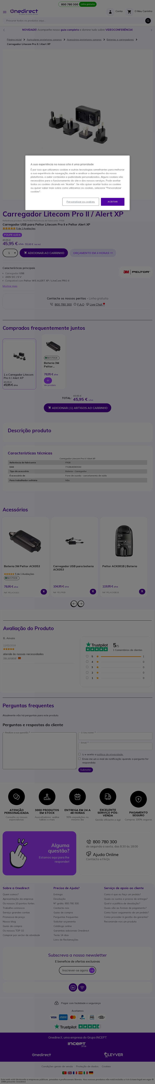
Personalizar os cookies (81, 201)
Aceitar (112, 201)
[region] (77, 182)
